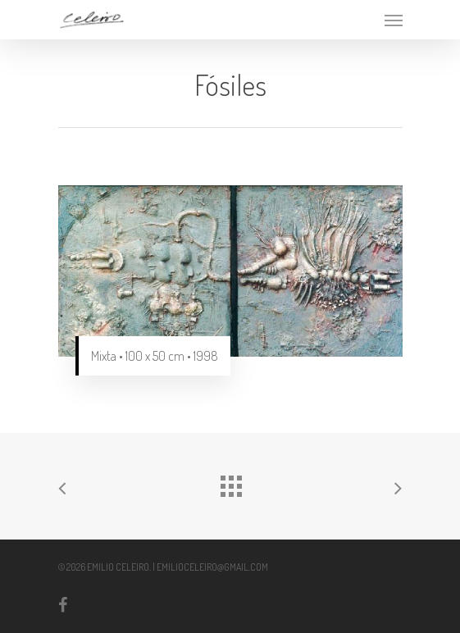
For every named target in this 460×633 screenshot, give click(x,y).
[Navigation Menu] (394, 19)
